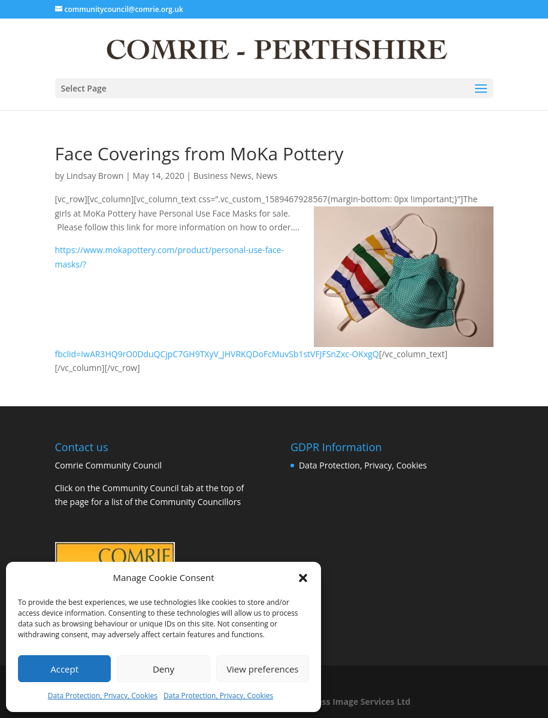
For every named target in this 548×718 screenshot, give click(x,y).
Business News (222, 175)
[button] (303, 578)
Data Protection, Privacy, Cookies (103, 695)
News (266, 175)
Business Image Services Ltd (351, 701)
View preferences (262, 669)
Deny (163, 669)
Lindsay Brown (95, 175)
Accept (64, 669)
